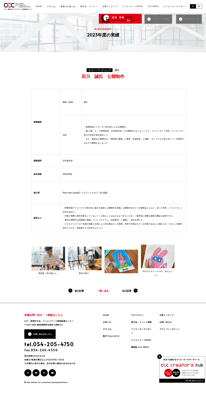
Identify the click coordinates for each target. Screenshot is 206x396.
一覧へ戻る (103, 291)
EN (199, 6)
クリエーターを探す (160, 18)
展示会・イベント (96, 6)
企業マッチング (115, 6)
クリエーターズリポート (175, 6)
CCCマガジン (137, 315)
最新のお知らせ (76, 6)
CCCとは (62, 6)
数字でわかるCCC (112, 336)
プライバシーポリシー (171, 329)
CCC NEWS (154, 6)
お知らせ (107, 322)
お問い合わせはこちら (44, 335)
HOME (51, 6)
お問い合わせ (166, 322)
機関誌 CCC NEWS (140, 347)
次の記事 (126, 291)
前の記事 (79, 291)
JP (192, 6)
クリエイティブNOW (136, 6)
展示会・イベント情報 (142, 322)
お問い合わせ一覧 (192, 18)
